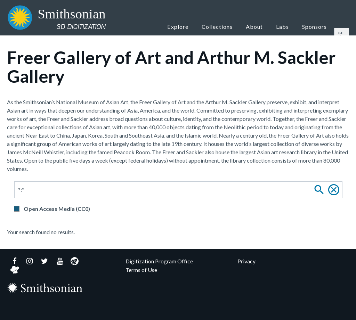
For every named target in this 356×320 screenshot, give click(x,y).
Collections (226, 26)
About (262, 26)
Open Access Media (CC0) (57, 208)
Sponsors (315, 26)
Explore (188, 26)
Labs (286, 26)
